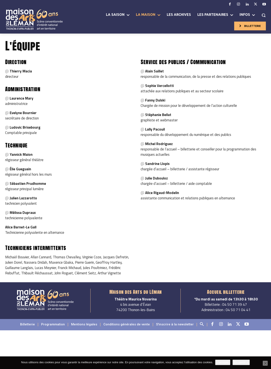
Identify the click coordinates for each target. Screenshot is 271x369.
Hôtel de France (162, 345)
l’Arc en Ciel (145, 351)
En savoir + (241, 362)
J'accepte (223, 362)
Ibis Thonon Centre (223, 345)
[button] (263, 15)
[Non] (265, 363)
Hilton (144, 345)
